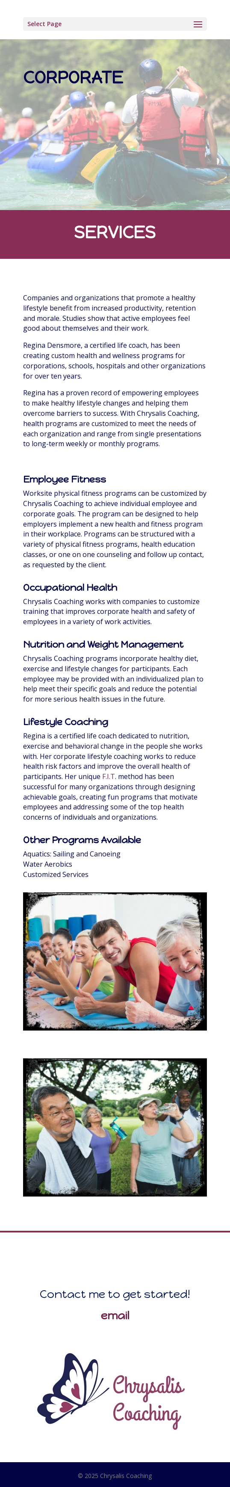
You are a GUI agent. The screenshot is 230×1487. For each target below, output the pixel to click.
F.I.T (108, 776)
